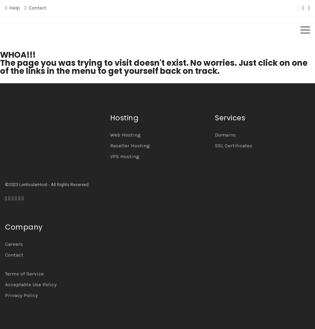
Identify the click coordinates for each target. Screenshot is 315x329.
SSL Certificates (233, 146)
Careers (14, 244)
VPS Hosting (124, 156)
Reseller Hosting (130, 146)
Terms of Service (24, 274)
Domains (225, 135)
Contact (37, 7)
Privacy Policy (21, 295)
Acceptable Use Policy (31, 284)
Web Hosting (125, 135)
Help (14, 7)
